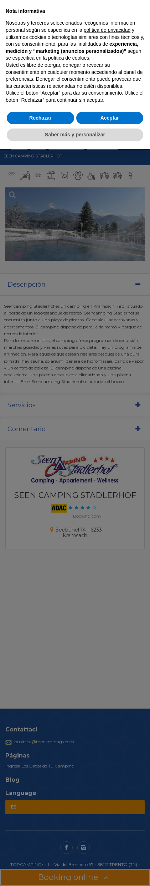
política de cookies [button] (68, 58)
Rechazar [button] (40, 118)
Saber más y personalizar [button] (75, 134)
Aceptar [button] (109, 118)
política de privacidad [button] (107, 30)
